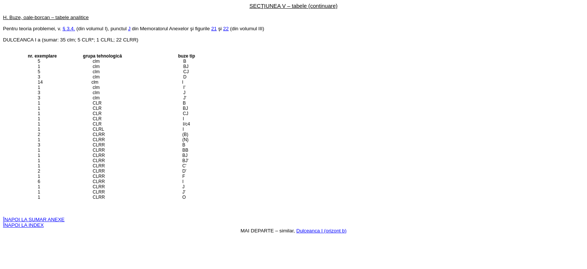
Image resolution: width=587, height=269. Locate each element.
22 (226, 28)
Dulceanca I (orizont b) (321, 231)
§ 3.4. (69, 28)
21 (214, 28)
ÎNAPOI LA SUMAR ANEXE (33, 219)
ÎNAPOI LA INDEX (23, 225)
